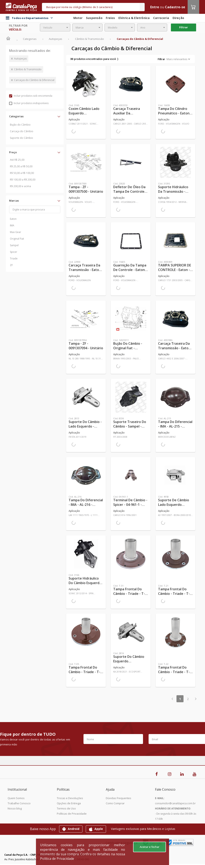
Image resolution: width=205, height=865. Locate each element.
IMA (12, 225)
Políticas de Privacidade (72, 813)
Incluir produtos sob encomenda (30, 95)
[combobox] (55, 27)
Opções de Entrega (69, 803)
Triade (14, 258)
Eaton (13, 219)
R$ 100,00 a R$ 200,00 (22, 179)
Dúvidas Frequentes (118, 798)
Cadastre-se (175, 7)
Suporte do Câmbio (21, 138)
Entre (154, 7)
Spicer (13, 252)
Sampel (14, 245)
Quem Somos (16, 798)
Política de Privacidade (57, 858)
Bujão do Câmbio (20, 124)
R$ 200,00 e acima (20, 186)
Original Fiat (17, 238)
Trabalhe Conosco (19, 803)
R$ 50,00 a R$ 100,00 (22, 173)
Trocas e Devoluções (70, 798)
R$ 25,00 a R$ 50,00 (21, 166)
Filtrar (183, 27)
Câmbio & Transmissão (28, 69)
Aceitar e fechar (149, 847)
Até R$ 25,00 (17, 160)
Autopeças (20, 58)
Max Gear (15, 232)
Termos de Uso (66, 808)
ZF (11, 265)
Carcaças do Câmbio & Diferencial (34, 80)
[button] (35, 116)
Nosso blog (15, 808)
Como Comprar (115, 803)
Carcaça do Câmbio (21, 131)
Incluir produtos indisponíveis (29, 103)
